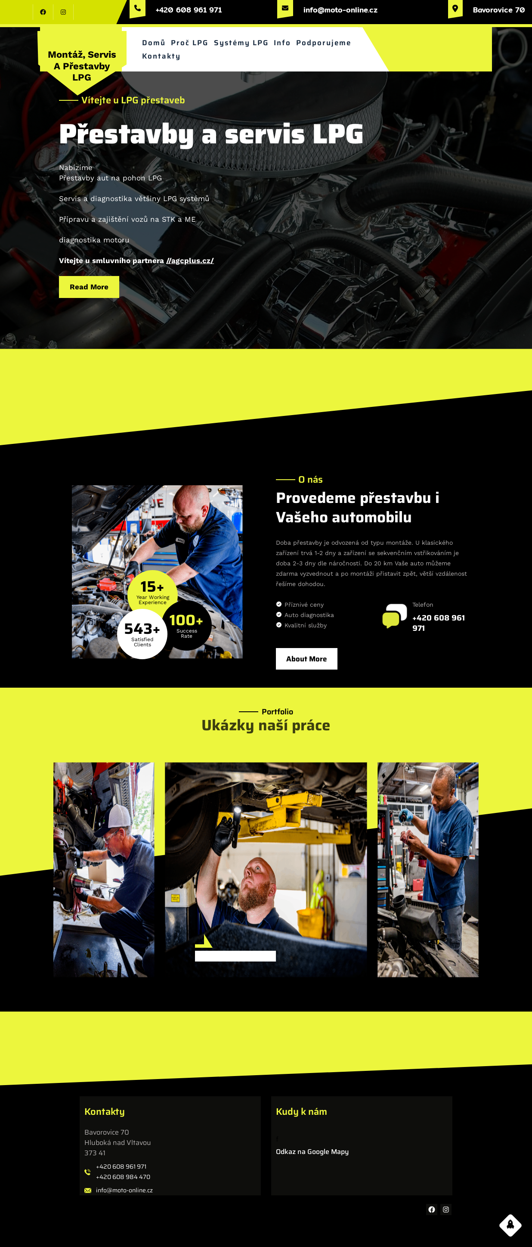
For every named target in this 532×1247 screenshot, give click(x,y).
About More (306, 658)
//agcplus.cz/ (190, 259)
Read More (92, 284)
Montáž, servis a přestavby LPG (82, 66)
